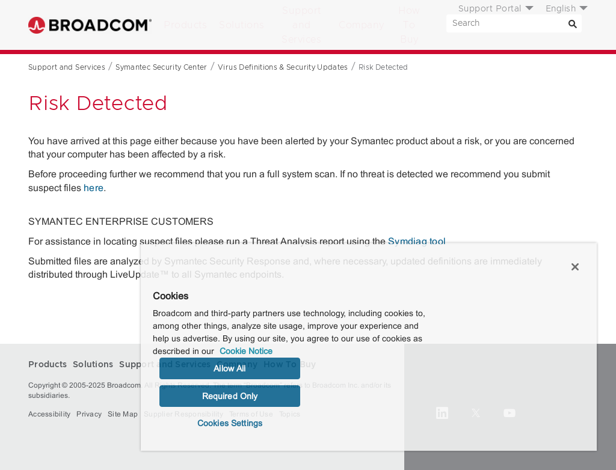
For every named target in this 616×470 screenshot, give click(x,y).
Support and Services (301, 25)
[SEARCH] (514, 23)
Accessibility (49, 414)
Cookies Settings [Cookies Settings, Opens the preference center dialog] (229, 423)
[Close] (575, 267)
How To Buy (409, 25)
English (561, 9)
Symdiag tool (417, 241)
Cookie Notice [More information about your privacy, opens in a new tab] (246, 351)
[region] (369, 347)
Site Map (123, 414)
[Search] (573, 23)
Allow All (229, 368)
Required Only (230, 396)
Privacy (89, 414)
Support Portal (490, 9)
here (93, 188)
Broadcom (90, 25)
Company (361, 25)
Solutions (242, 25)
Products (185, 25)
